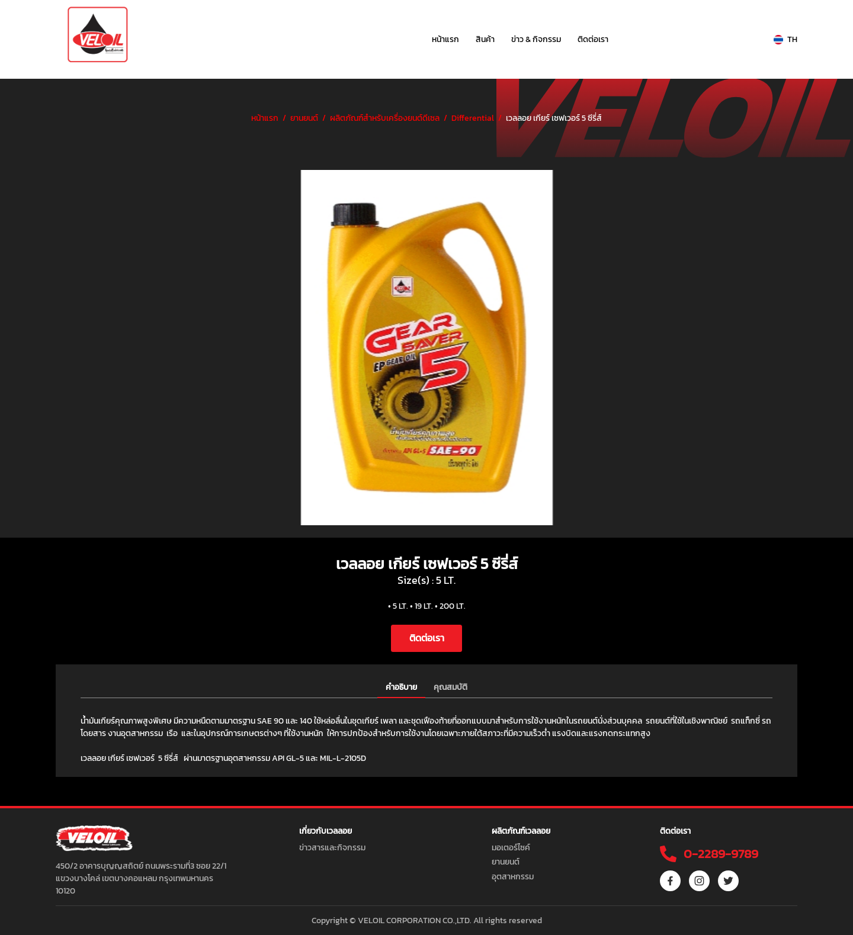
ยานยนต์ (304, 118)
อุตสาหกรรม (513, 876)
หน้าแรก (445, 39)
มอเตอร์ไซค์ (511, 847)
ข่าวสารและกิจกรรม (332, 847)
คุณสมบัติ (450, 687)
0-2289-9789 (719, 853)
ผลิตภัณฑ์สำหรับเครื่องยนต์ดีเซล (385, 118)
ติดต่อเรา (593, 39)
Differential (472, 118)
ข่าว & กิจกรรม (536, 39)
